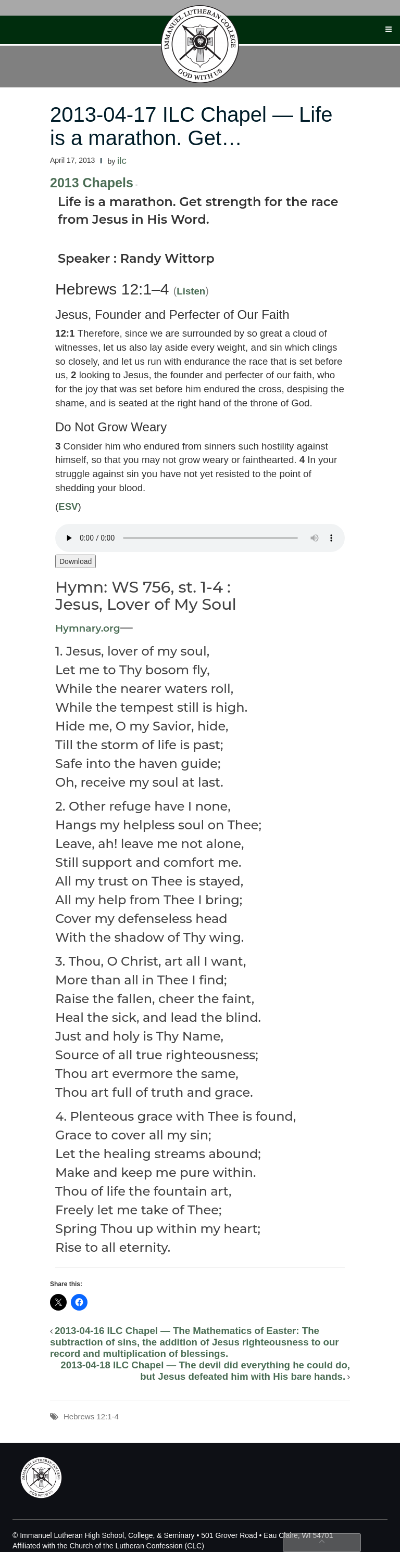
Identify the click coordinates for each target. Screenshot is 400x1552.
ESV (68, 506)
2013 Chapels (91, 182)
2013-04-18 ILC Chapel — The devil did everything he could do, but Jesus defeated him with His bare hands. (205, 1370)
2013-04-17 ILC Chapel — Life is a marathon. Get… (191, 126)
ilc (122, 160)
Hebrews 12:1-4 (91, 1416)
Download (75, 561)
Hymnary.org (87, 628)
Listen (191, 291)
